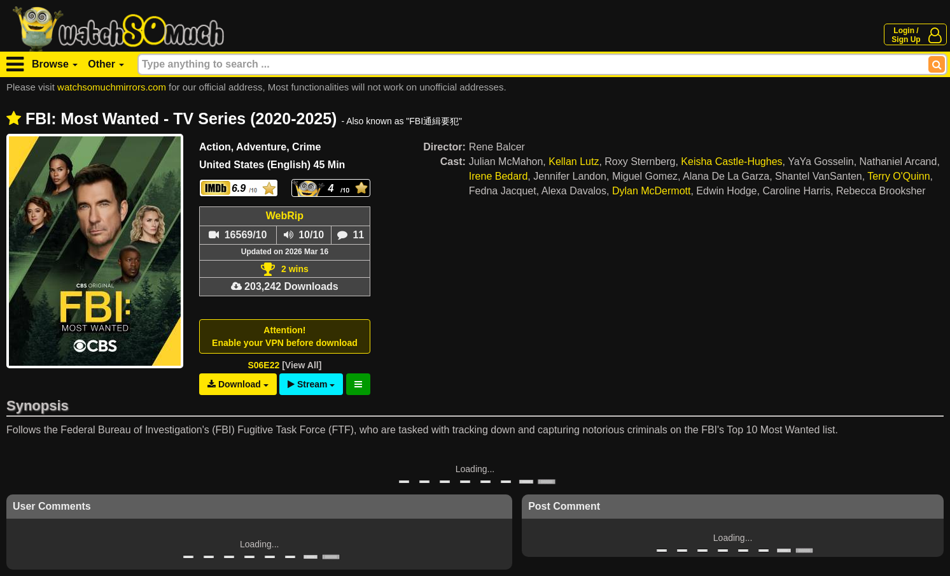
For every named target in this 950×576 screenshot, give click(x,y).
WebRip (285, 215)
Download (238, 384)
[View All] (301, 365)
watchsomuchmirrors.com (111, 87)
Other (106, 64)
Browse (55, 64)
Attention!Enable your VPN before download (285, 336)
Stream (311, 384)
